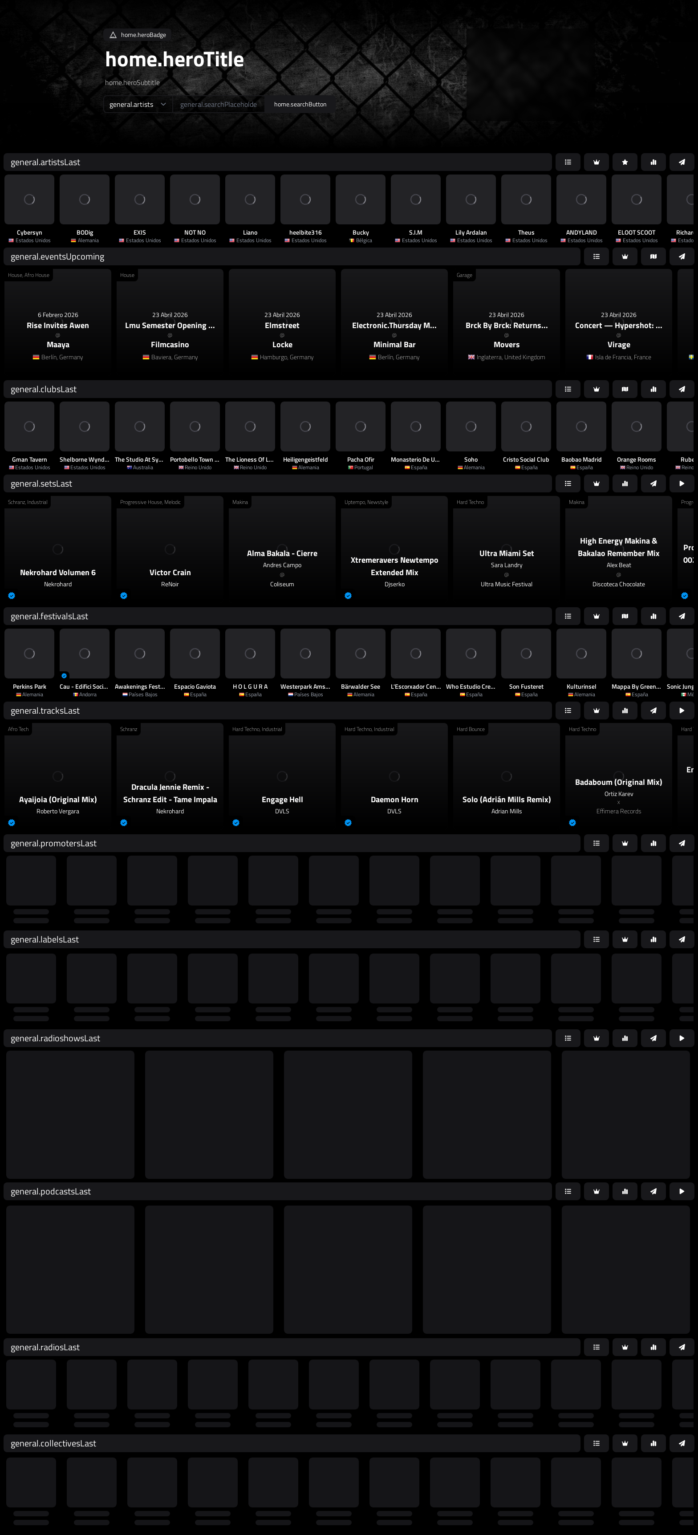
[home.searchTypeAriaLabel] (137, 104)
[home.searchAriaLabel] (218, 104)
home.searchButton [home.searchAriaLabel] (300, 104)
